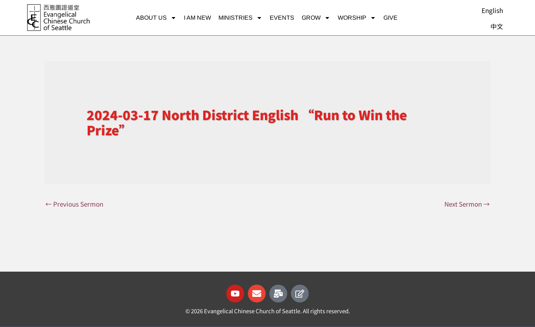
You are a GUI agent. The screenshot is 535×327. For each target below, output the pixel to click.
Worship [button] (357, 18)
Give (390, 17)
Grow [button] (316, 18)
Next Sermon (467, 203)
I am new (197, 17)
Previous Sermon (74, 203)
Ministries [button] (240, 18)
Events (282, 17)
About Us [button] (156, 18)
